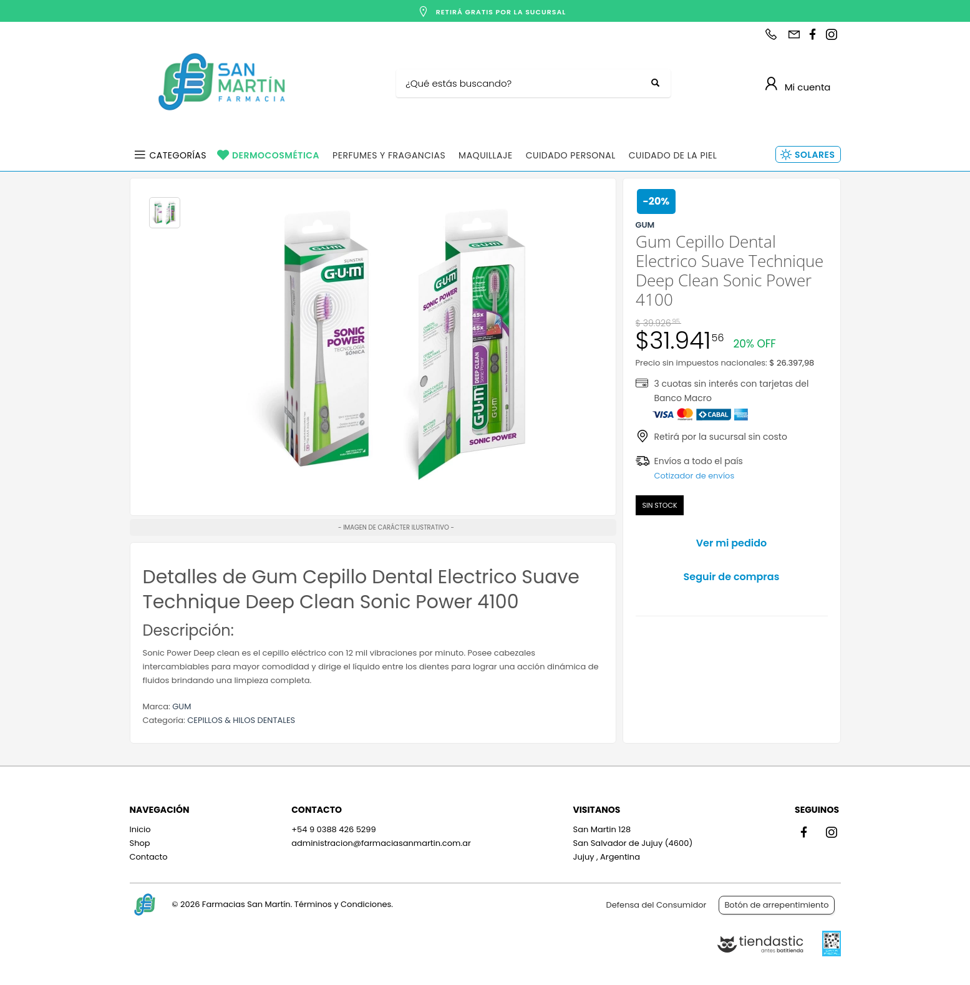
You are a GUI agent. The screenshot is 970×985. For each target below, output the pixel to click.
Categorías (178, 155)
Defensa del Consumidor (656, 905)
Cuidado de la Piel (673, 155)
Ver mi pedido (731, 543)
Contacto (149, 857)
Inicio (140, 829)
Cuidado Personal (571, 155)
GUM (181, 706)
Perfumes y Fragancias (388, 155)
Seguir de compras (732, 577)
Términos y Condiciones (342, 904)
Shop (140, 843)
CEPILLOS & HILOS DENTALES (241, 720)
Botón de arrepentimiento (776, 905)
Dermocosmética (275, 155)
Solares (815, 154)
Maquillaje (485, 155)
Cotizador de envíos (694, 476)
